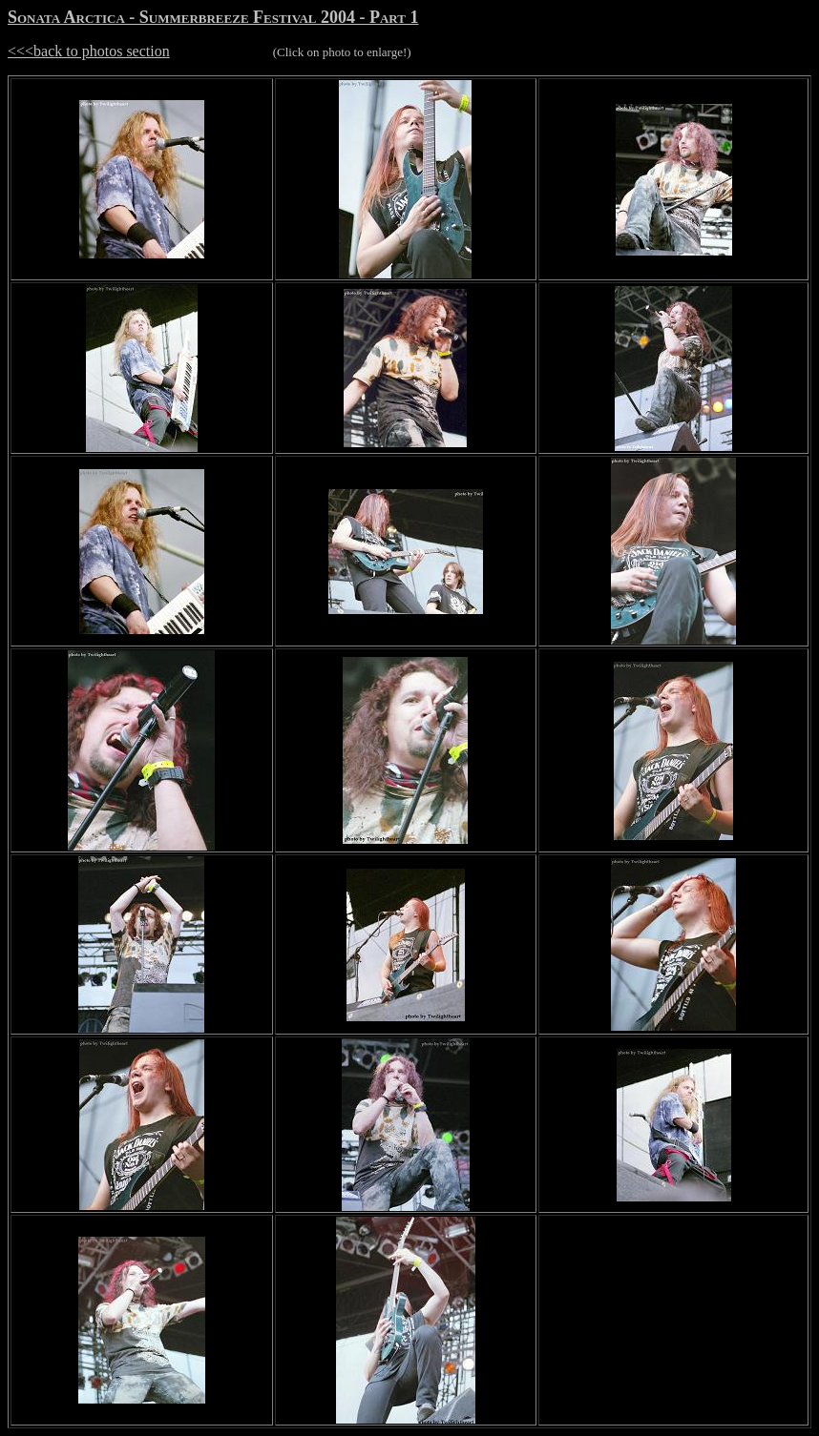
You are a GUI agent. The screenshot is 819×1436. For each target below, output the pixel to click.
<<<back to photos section (89, 51)
